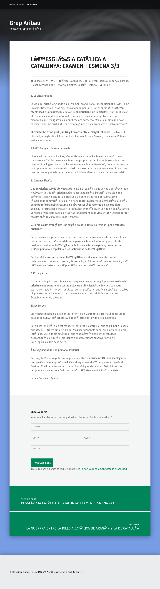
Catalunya (75, 80)
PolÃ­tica (71, 84)
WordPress (52, 572)
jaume (106, 84)
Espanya (114, 80)
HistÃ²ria (61, 84)
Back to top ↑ (75, 572)
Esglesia (103, 80)
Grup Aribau (25, 23)
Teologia (92, 84)
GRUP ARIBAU (17, 4)
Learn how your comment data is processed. (102, 468)
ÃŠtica (65, 80)
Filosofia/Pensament (43, 84)
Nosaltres (32, 4)
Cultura (86, 80)
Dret (94, 80)
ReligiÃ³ (82, 84)
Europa (124, 80)
